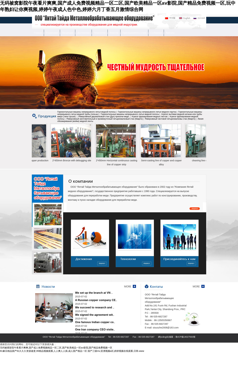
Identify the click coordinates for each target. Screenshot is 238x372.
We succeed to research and (94, 307)
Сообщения (156, 33)
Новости (114, 33)
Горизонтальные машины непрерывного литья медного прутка (147, 112)
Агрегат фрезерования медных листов (149, 116)
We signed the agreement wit (94, 314)
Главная (38, 33)
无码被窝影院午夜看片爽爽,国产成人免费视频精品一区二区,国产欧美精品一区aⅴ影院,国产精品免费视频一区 (56, 347)
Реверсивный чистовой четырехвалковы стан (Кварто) (170, 119)
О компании (52, 33)
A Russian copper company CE (96, 300)
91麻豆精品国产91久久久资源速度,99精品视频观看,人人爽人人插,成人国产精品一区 (43, 351)
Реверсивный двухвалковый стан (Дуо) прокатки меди (103, 116)
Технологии (100, 33)
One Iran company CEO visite (95, 329)
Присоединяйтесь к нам (134, 33)
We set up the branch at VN (94, 292)
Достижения (83, 33)
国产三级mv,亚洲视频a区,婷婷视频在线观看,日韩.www (116, 351)
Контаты (170, 33)
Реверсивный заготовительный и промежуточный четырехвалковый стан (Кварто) (104, 119)
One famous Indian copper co (95, 322)
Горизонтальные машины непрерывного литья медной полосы (86, 112)
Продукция (67, 33)
